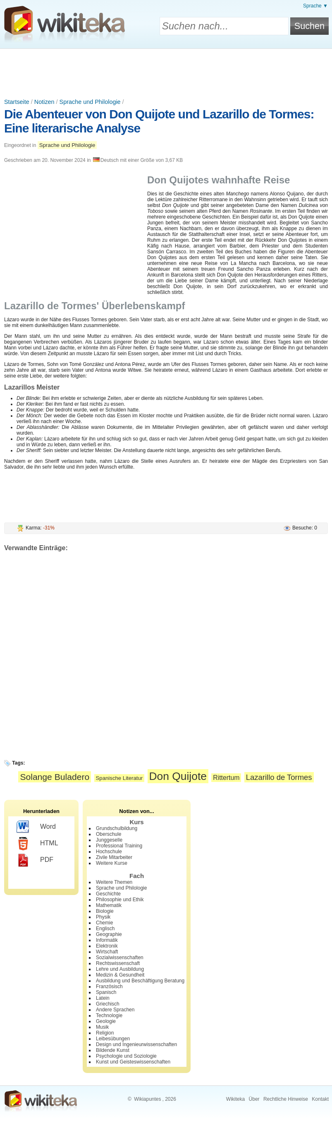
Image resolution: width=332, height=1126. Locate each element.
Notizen (44, 102)
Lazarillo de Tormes (279, 777)
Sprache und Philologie (90, 102)
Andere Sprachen (115, 1010)
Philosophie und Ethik (119, 899)
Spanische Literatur (119, 778)
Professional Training (119, 846)
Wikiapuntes (147, 1099)
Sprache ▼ (315, 6)
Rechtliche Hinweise (285, 1099)
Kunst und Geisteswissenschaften (133, 1062)
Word (36, 827)
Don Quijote (178, 776)
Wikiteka (235, 1099)
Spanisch (106, 992)
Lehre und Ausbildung (120, 969)
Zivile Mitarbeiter (114, 857)
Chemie (104, 923)
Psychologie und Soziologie (126, 1056)
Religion (105, 1033)
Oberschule (108, 834)
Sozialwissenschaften (119, 957)
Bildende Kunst (112, 1050)
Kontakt (320, 1099)
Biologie (105, 911)
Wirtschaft (107, 952)
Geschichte (108, 894)
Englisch (105, 928)
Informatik (107, 940)
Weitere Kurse (111, 863)
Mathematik (109, 905)
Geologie (106, 1021)
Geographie (109, 934)
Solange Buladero (54, 777)
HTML (37, 843)
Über (254, 1099)
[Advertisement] (166, 71)
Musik (102, 1027)
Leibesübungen (113, 1039)
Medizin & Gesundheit (120, 975)
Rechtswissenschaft (118, 963)
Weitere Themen (114, 882)
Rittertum (226, 777)
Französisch (109, 986)
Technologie (109, 1015)
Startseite (16, 102)
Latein (103, 998)
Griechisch (107, 1004)
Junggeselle (109, 840)
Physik (103, 917)
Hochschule (109, 851)
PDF (35, 860)
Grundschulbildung (116, 828)
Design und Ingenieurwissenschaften (136, 1044)
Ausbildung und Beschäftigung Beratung (140, 981)
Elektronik (107, 946)
